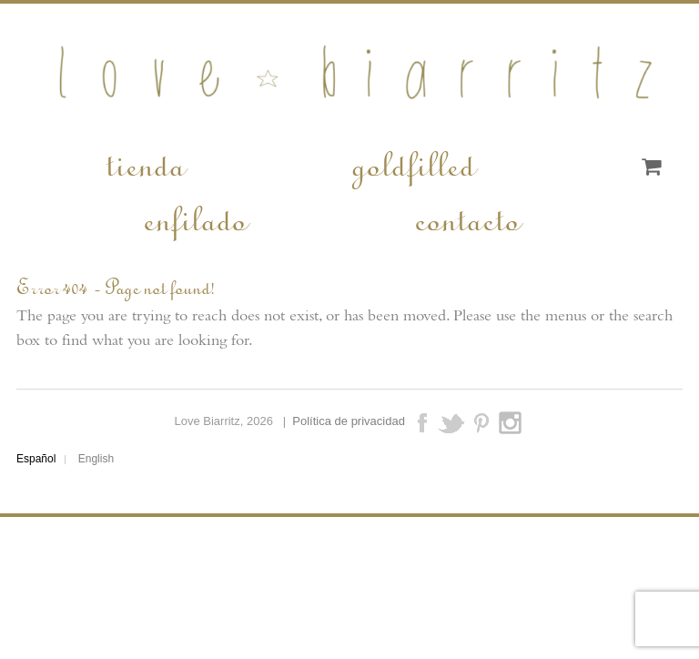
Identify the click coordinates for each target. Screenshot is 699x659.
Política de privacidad (348, 421)
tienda (144, 163)
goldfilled (412, 163)
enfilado (194, 217)
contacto (466, 217)
